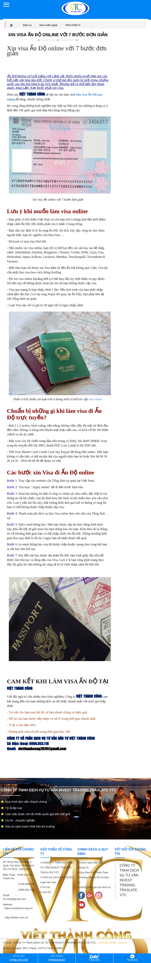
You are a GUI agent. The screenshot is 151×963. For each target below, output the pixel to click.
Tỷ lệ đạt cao (11, 808)
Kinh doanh (57, 958)
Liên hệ (45, 892)
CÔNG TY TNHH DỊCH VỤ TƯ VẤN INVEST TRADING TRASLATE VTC (56, 867)
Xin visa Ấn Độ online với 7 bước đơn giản (58, 34)
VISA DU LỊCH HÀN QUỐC (57, 877)
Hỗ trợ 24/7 (19, 958)
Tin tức (45, 887)
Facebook (132, 957)
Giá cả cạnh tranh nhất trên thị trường (28, 826)
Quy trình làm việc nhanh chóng (24, 801)
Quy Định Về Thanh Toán (92, 872)
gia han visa (48, 882)
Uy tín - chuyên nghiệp (18, 820)
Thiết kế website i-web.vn (112, 942)
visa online (95, 399)
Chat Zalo (94, 957)
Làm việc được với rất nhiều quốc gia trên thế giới (35, 814)
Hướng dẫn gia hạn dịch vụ (93, 887)
